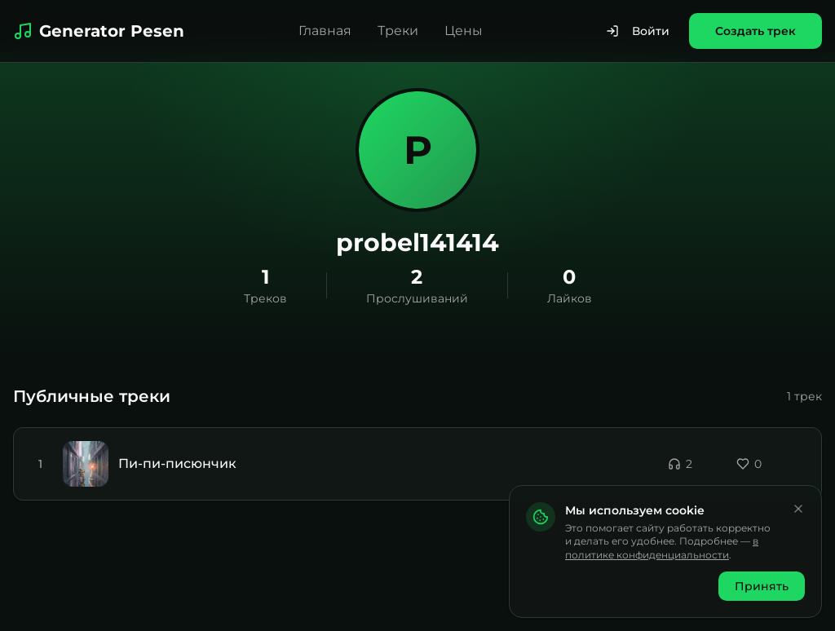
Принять (762, 586)
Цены (463, 30)
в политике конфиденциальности (661, 548)
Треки (398, 30)
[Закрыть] (798, 508)
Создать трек (755, 31)
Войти (637, 31)
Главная (324, 30)
